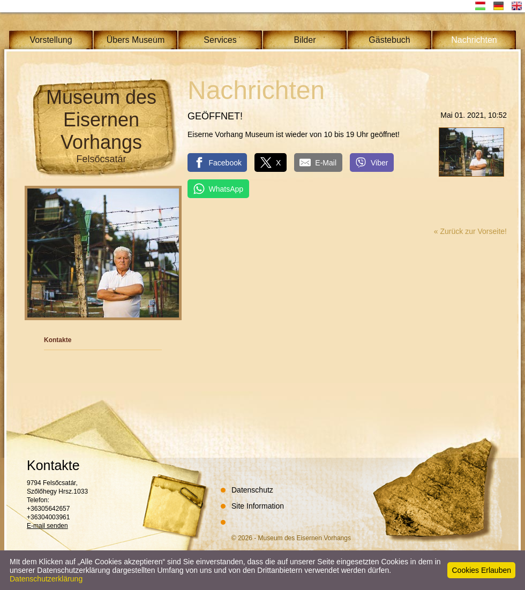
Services (220, 39)
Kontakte (57, 340)
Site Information (257, 506)
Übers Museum (135, 39)
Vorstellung (50, 39)
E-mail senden (47, 526)
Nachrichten (474, 39)
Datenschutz (252, 490)
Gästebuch (389, 39)
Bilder (305, 39)
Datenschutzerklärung (46, 578)
